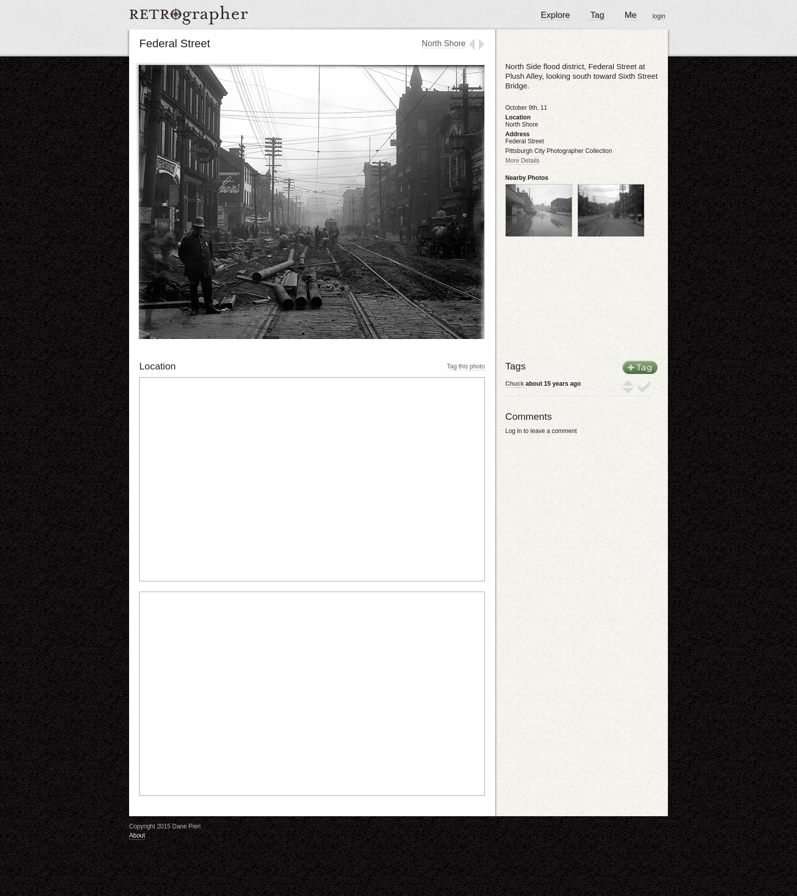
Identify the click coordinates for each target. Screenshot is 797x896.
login (659, 16)
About (137, 835)
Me (631, 15)
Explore (555, 15)
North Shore (444, 43)
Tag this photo (466, 366)
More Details (522, 160)
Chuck (514, 383)
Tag (597, 15)
